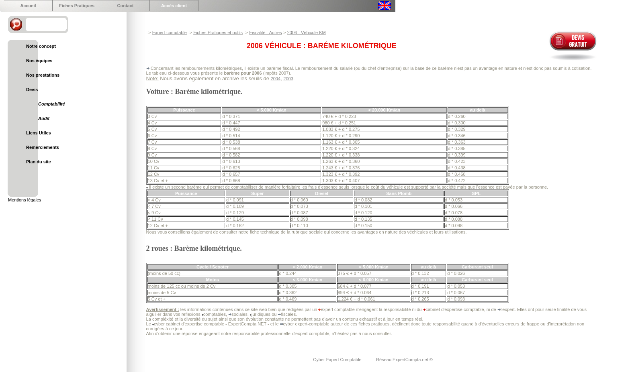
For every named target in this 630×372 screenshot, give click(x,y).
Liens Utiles (38, 132)
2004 (275, 78)
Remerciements (42, 147)
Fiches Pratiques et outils (218, 32)
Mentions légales (24, 199)
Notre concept (41, 46)
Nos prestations (42, 75)
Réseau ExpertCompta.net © (404, 359)
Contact (125, 5)
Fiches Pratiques (76, 5)
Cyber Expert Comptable (338, 359)
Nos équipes (39, 60)
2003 (288, 78)
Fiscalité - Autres (265, 32)
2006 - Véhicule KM (306, 32)
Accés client (174, 5)
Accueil (28, 5)
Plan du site (38, 161)
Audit (43, 118)
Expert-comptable (169, 32)
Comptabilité (51, 104)
